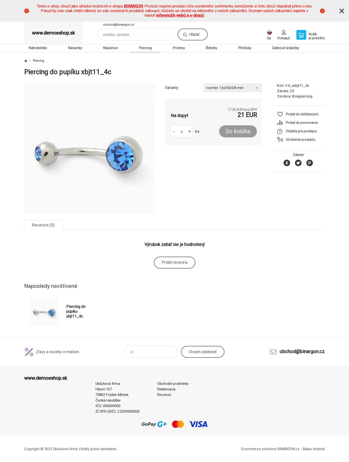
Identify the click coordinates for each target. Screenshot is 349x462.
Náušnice (110, 48)
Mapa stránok (314, 449)
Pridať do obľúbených (302, 114)
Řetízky (211, 48)
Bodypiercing (302, 96)
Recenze (164, 395)
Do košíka (238, 131)
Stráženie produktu (300, 140)
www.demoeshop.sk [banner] (53, 33)
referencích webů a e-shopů (180, 15)
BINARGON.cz (289, 449)
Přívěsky (244, 48)
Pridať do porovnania (302, 123)
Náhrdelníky (38, 48)
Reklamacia (166, 389)
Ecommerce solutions (259, 449)
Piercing (145, 48)
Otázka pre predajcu (301, 131)
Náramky (75, 48)
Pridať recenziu (175, 262)
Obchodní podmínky (173, 383)
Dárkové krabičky (285, 48)
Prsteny (179, 48)
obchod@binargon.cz (118, 24)
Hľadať (194, 34)
